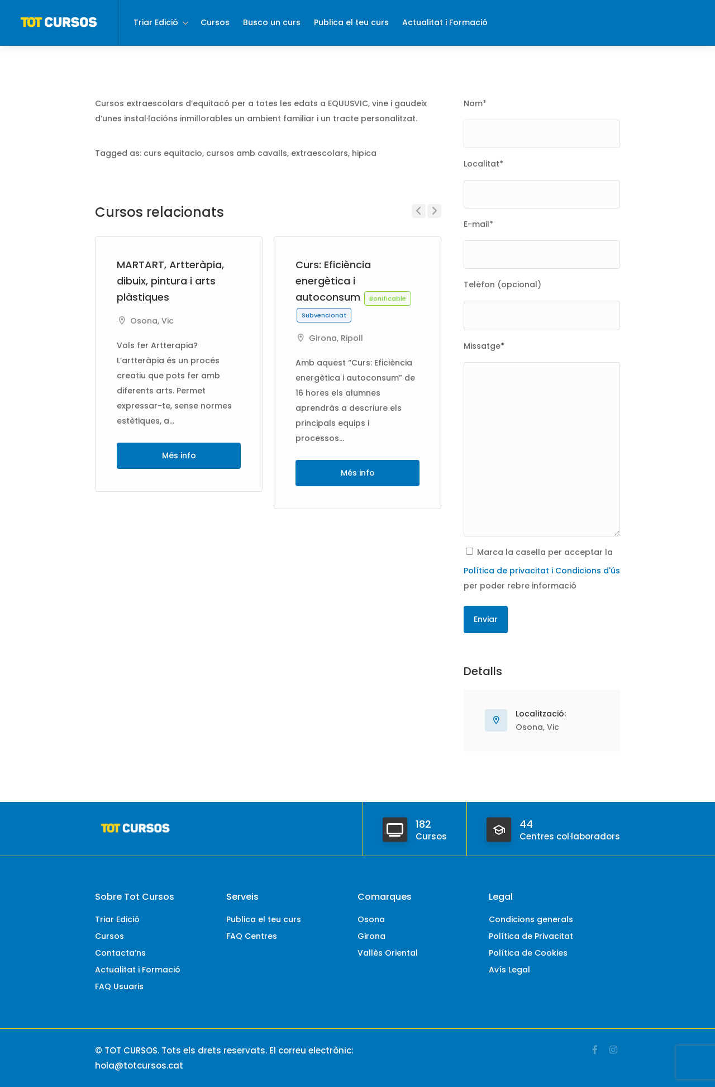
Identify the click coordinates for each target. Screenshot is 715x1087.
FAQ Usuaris (119, 986)
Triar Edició (156, 22)
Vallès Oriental (388, 952)
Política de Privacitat (531, 936)
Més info (179, 455)
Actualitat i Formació (445, 22)
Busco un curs (272, 22)
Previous (419, 211)
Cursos (215, 22)
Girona (323, 338)
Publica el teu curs (351, 22)
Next (434, 211)
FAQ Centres (251, 936)
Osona (144, 320)
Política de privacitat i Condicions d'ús (542, 570)
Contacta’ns (120, 952)
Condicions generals (531, 919)
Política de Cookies (528, 952)
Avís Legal (509, 969)
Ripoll (352, 338)
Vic (167, 320)
